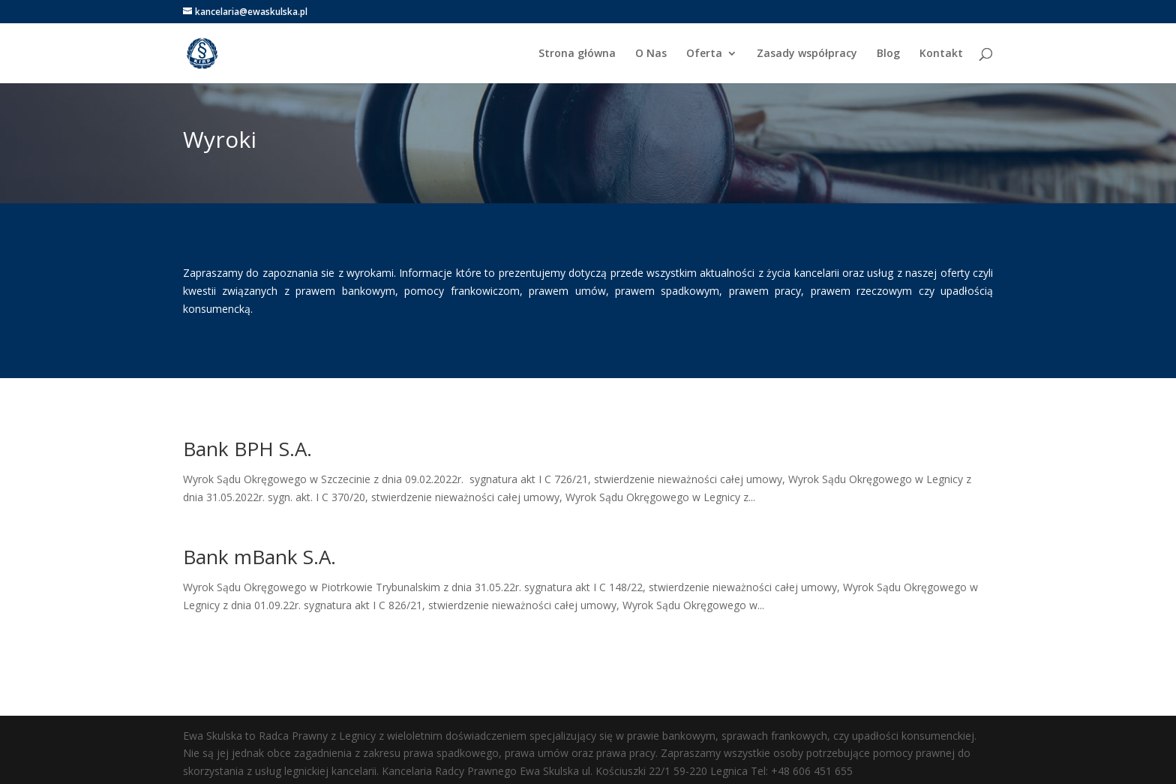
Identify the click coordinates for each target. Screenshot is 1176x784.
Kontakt (941, 54)
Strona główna (577, 54)
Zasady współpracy (807, 54)
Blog (888, 54)
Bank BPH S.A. (247, 448)
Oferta (704, 54)
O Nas (651, 54)
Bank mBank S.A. (262, 556)
